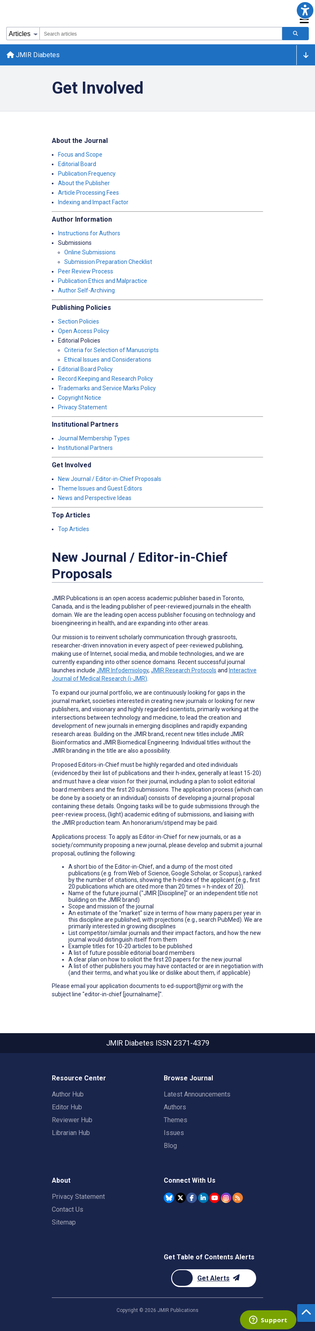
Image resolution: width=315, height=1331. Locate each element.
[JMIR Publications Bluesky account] (169, 1198)
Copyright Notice (79, 397)
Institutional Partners (85, 447)
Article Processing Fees (88, 192)
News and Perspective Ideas (94, 498)
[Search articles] (295, 33)
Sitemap (64, 1222)
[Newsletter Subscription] (213, 1278)
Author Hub (68, 1094)
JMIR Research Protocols (183, 670)
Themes (175, 1120)
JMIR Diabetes (33, 55)
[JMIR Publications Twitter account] (180, 1198)
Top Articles (73, 529)
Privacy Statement (82, 407)
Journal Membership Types (94, 438)
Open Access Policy (83, 331)
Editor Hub (67, 1107)
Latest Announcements (197, 1094)
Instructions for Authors (89, 233)
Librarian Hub (71, 1133)
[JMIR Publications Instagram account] (226, 1198)
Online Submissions (90, 252)
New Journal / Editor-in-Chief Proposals (109, 479)
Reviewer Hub (72, 1120)
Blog (170, 1146)
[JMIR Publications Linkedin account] (203, 1198)
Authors (175, 1107)
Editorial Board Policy (85, 369)
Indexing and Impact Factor (93, 202)
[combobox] (160, 33)
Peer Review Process (85, 271)
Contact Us (67, 1209)
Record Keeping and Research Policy (105, 378)
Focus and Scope (80, 154)
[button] (305, 10)
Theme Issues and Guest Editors (100, 488)
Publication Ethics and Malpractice (102, 281)
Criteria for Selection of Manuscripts (111, 350)
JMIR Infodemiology (122, 670)
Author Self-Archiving (86, 290)
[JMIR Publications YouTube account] (214, 1198)
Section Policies (78, 321)
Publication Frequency (87, 173)
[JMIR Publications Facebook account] (192, 1198)
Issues (174, 1133)
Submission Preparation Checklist (108, 261)
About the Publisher (84, 183)
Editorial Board (77, 164)
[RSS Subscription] (238, 1198)
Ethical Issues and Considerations (107, 359)
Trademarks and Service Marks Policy (107, 388)
